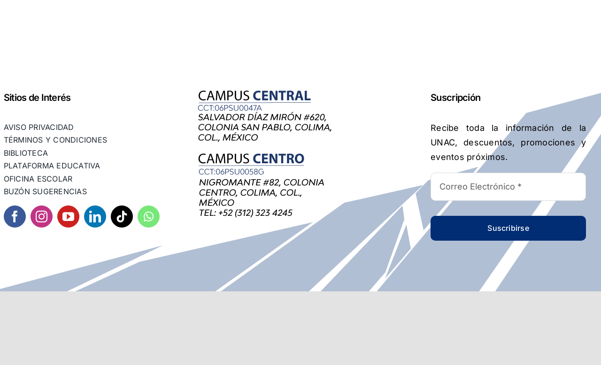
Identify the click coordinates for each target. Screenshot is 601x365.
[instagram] (42, 216)
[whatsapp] (149, 216)
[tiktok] (122, 216)
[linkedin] (95, 216)
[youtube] (68, 216)
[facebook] (15, 216)
